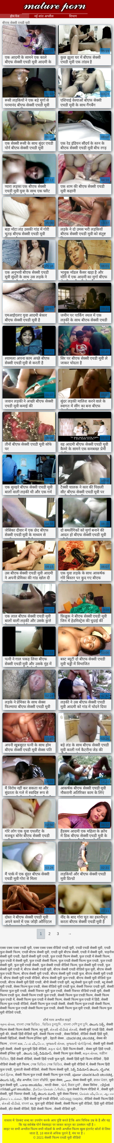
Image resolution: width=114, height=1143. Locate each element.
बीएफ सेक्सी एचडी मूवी (38, 969)
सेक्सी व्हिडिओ (8, 1038)
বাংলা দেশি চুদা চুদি (75, 1024)
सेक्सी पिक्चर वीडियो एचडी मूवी (83, 991)
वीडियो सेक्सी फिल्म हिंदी (99, 1099)
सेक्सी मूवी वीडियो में (76, 1064)
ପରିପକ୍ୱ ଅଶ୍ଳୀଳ (71, 1099)
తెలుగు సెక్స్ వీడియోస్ (37, 1053)
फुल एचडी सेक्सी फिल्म (43, 960)
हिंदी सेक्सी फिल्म (41, 1109)
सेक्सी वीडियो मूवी (65, 1109)
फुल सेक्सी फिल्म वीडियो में (83, 1089)
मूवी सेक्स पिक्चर (67, 1094)
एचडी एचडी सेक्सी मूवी (89, 948)
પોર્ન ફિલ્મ (6, 1075)
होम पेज (14, 16)
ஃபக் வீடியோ (34, 1043)
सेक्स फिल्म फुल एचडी (27, 986)
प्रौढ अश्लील (24, 1080)
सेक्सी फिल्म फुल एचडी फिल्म (75, 995)
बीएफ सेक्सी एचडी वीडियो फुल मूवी (74, 969)
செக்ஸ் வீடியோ (90, 1094)
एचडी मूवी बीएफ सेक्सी (65, 952)
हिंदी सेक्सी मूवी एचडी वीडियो (41, 1099)
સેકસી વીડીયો (11, 1103)
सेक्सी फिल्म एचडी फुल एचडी (38, 995)
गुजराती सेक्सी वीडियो (26, 1069)
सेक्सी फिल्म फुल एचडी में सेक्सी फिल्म (39, 999)
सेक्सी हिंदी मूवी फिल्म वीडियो (84, 1059)
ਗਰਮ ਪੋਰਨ (100, 1080)
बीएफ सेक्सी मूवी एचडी (35, 973)
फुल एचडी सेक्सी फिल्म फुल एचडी (78, 960)
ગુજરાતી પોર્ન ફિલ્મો (79, 1043)
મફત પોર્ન (54, 1049)
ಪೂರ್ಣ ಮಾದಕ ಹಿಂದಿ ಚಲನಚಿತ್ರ (92, 1075)
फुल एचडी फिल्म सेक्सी (64, 956)
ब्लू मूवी (43, 1029)
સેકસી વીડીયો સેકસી (63, 1029)
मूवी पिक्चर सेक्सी (19, 1094)
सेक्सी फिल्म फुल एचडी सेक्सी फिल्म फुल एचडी (27, 1008)
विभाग (73, 16)
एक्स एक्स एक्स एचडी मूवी (16, 948)
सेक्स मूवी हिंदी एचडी (98, 1049)
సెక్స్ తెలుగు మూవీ (43, 1094)
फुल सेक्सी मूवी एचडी (91, 965)
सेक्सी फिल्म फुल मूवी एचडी (73, 1008)
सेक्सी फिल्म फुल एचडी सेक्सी (47, 1004)
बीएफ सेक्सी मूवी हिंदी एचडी (25, 982)
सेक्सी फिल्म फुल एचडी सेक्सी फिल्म (88, 1004)
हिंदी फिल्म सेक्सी (73, 1049)
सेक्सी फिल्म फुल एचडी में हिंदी (81, 999)
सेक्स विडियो (71, 1034)
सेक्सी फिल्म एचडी (50, 1034)
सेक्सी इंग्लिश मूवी (11, 1053)
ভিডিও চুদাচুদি (52, 1024)
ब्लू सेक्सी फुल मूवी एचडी (85, 982)
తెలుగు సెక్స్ (96, 1024)
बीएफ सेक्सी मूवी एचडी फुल (67, 973)
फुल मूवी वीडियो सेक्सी (48, 1103)
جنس (67, 1080)
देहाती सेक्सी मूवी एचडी (35, 956)
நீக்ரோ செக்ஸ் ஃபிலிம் (49, 1089)
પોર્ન (63, 1085)
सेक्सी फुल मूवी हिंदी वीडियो (30, 1049)
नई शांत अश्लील (43, 16)
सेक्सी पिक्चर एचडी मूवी (90, 986)
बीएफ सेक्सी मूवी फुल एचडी (58, 978)
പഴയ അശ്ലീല (31, 1085)
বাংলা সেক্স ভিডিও (28, 1024)
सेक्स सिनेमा (90, 1085)
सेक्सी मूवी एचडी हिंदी (92, 1029)
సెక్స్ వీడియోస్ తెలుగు (85, 1069)
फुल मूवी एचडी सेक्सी (26, 965)
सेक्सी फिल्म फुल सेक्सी (67, 1053)
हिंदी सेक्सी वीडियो (21, 1059)
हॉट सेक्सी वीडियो (19, 1109)
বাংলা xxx (16, 1043)
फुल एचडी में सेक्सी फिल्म (94, 956)
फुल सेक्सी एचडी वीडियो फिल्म (59, 965)
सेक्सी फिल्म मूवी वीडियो (77, 1103)
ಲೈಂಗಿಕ (104, 1069)
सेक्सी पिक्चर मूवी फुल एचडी (45, 991)
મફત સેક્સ (90, 1053)
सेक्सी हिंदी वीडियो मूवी (24, 1034)
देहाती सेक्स (57, 1038)
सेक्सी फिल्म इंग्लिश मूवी (33, 1038)
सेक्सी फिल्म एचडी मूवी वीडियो (55, 7)
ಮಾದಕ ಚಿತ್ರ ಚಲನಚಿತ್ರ (80, 1038)
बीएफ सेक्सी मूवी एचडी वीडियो (22, 978)
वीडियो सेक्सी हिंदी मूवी (94, 1034)
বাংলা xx (27, 1103)
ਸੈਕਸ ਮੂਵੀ (74, 1085)
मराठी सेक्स (52, 1085)
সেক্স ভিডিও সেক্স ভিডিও (46, 1064)
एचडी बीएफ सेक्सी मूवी (35, 952)
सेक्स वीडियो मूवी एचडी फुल (58, 986)
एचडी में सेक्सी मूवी (91, 952)
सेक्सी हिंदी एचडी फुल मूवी (49, 1059)
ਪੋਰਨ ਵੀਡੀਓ (40, 1080)
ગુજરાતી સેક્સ (55, 1043)
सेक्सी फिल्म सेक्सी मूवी (55, 1069)
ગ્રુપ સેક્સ (7, 1024)
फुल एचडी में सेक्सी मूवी (14, 960)
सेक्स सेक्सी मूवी (82, 1080)
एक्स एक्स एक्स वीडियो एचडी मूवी (53, 948)
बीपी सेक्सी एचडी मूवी (56, 982)
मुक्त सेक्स (56, 1080)
